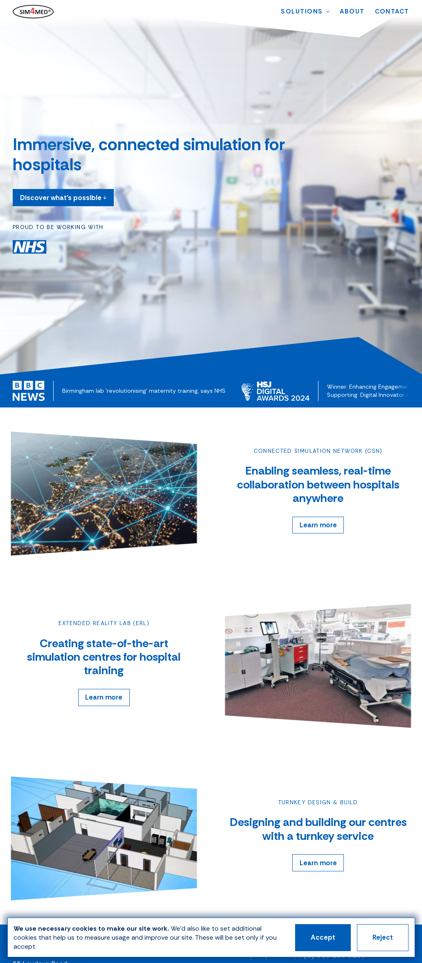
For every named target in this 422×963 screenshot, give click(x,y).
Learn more (318, 525)
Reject (382, 937)
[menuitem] (302, 11)
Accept (323, 937)
